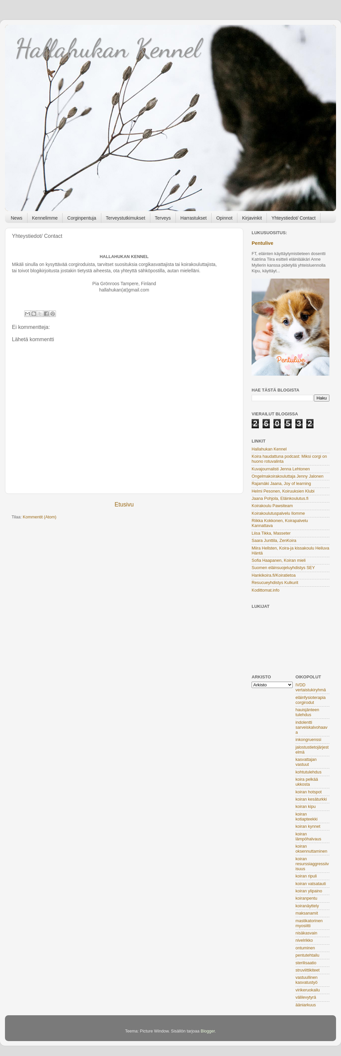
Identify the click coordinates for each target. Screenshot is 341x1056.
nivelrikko (304, 940)
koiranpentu (306, 898)
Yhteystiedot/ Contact (293, 218)
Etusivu (124, 504)
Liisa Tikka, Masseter (271, 533)
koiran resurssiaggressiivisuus (312, 864)
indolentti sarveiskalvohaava (312, 727)
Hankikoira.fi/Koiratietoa (274, 575)
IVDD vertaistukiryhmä (311, 687)
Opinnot (224, 218)
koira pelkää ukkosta (307, 782)
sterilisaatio (306, 963)
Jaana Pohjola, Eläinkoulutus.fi (280, 498)
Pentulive (262, 243)
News (17, 218)
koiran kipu (306, 806)
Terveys (163, 218)
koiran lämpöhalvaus (308, 836)
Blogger (208, 1031)
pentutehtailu (307, 955)
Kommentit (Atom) (39, 517)
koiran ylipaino (309, 891)
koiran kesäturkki (311, 799)
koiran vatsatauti (311, 883)
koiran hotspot (309, 792)
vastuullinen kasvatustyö (307, 980)
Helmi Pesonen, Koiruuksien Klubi (283, 491)
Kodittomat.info (265, 590)
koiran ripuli (306, 876)
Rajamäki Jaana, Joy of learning (281, 483)
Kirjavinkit (252, 218)
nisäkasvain (306, 933)
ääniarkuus (306, 1005)
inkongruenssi (308, 739)
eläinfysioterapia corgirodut (311, 700)
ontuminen (305, 948)
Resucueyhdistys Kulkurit (275, 582)
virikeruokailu (308, 990)
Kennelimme (45, 218)
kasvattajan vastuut (306, 762)
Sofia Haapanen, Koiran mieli (279, 560)
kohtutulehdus (308, 772)
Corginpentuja (81, 218)
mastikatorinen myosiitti (309, 923)
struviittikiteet (308, 970)
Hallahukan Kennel (107, 48)
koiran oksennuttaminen (311, 849)
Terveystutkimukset (125, 218)
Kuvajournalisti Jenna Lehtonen (281, 469)
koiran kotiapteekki (307, 816)
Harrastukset (193, 218)
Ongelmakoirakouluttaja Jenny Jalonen (287, 476)
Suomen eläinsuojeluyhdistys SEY (283, 567)
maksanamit (307, 913)
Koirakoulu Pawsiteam (272, 505)
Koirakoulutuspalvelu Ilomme (278, 513)
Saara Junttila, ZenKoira (274, 540)
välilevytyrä (306, 997)
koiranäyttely (307, 906)
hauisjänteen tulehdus (307, 712)
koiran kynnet (308, 826)
